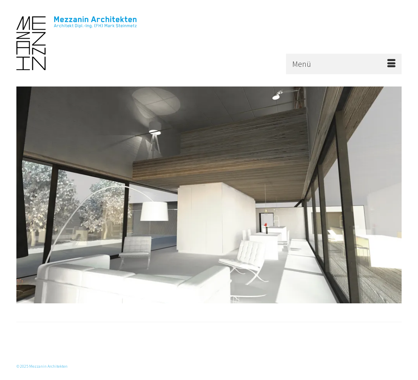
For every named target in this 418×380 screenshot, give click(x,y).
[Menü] (344, 64)
